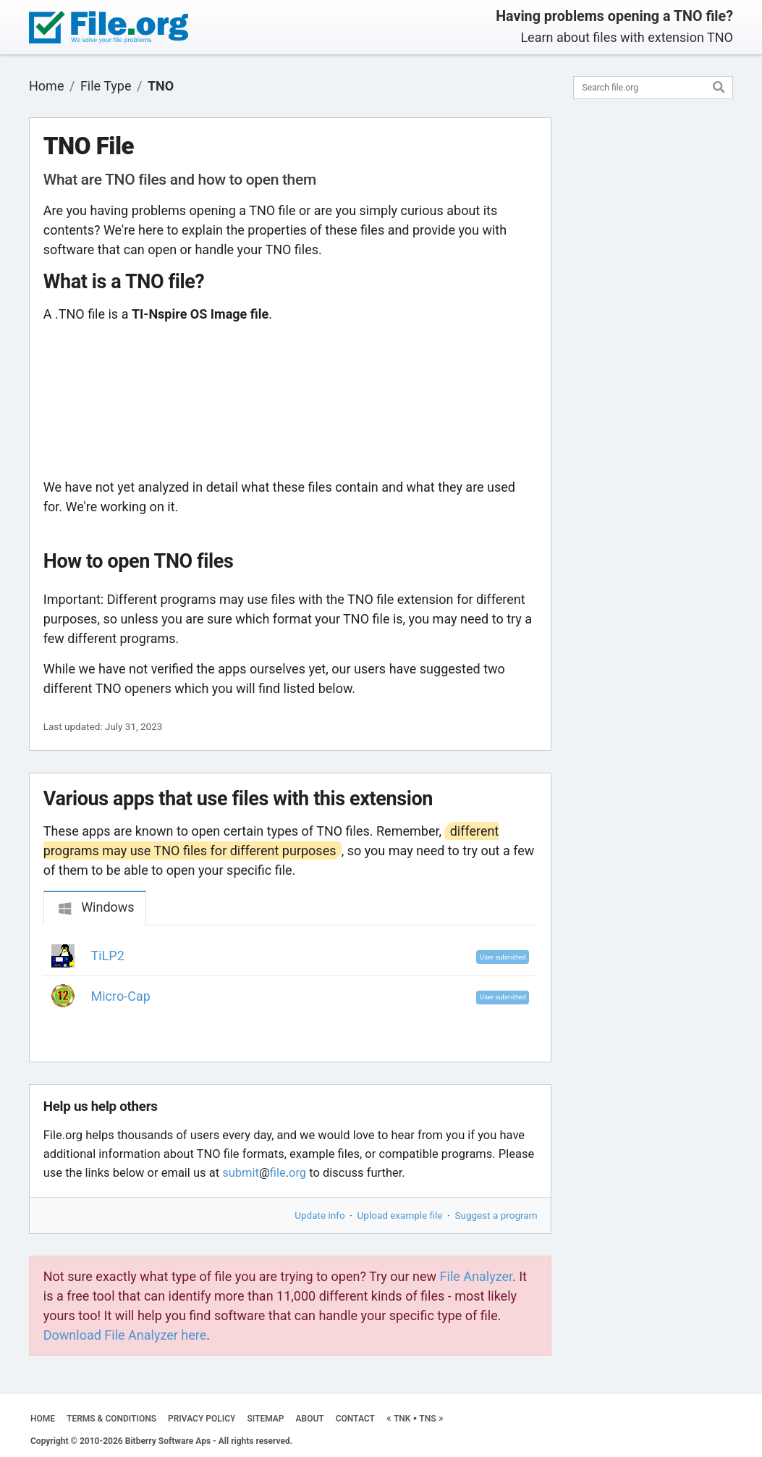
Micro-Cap (121, 996)
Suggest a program (496, 1215)
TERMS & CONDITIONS (111, 1419)
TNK (402, 1419)
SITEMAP (265, 1419)
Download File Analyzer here (125, 1335)
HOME (42, 1419)
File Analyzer (476, 1276)
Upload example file (400, 1215)
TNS (427, 1419)
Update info (319, 1215)
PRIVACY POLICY (201, 1419)
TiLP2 (107, 955)
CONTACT (355, 1419)
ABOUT (310, 1419)
